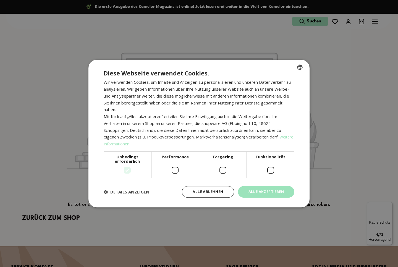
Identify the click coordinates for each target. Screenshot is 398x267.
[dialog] (199, 133)
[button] (126, 191)
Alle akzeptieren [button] (264, 191)
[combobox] (300, 67)
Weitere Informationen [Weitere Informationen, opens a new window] (125, 143)
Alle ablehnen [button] (203, 191)
